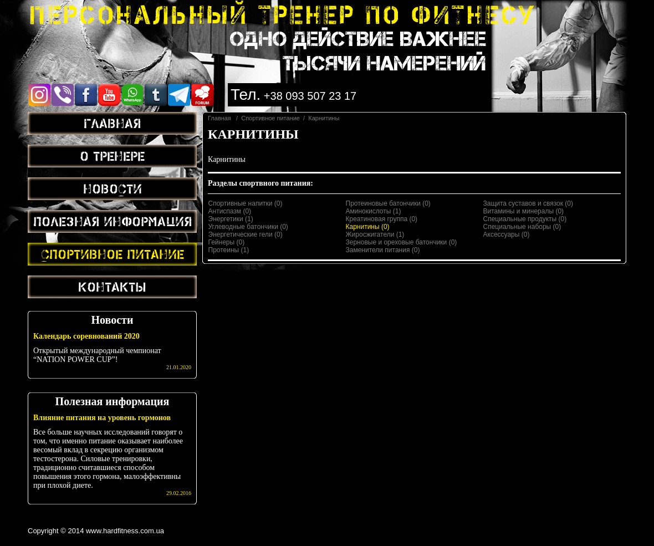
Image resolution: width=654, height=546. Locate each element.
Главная (112, 123)
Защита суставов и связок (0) (528, 203)
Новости (112, 188)
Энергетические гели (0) (245, 234)
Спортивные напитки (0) (245, 203)
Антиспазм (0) (230, 211)
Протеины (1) (228, 250)
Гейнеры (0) (226, 242)
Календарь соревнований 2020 (86, 336)
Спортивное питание (112, 254)
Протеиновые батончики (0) (388, 203)
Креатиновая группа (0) (382, 219)
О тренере (112, 156)
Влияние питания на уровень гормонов (102, 418)
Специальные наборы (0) (522, 227)
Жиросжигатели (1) (375, 234)
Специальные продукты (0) (525, 219)
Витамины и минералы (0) (523, 211)
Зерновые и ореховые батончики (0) (401, 242)
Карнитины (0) (368, 227)
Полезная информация (112, 221)
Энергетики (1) (230, 219)
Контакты (112, 286)
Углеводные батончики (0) (248, 227)
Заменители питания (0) (383, 250)
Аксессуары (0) (506, 234)
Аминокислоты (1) (373, 211)
